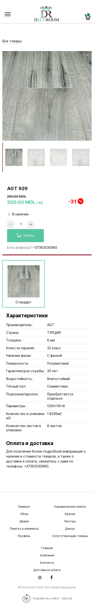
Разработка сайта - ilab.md (47, 598)
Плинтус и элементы (24, 528)
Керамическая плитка (70, 506)
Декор (70, 528)
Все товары (12, 41)
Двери (24, 521)
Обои (24, 514)
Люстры (70, 521)
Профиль (24, 536)
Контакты (47, 562)
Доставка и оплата (47, 570)
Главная (47, 548)
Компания (47, 555)
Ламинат (24, 506)
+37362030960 (45, 247)
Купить (25, 235)
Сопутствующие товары (70, 536)
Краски (70, 514)
